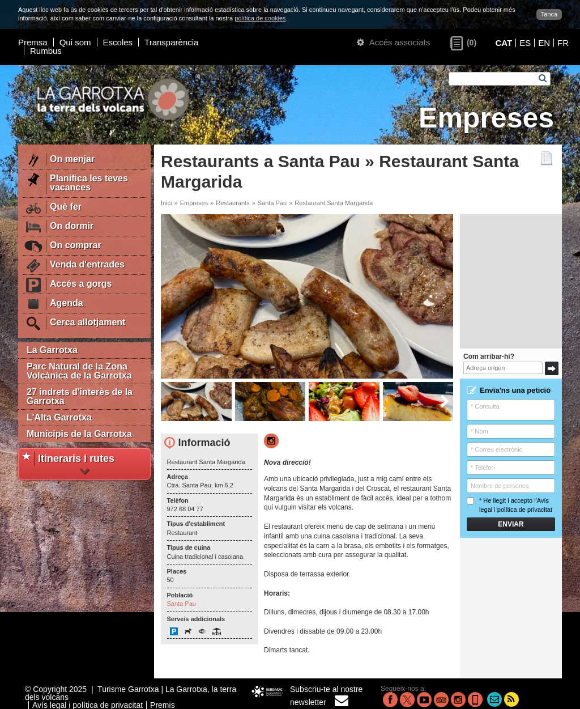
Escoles (118, 42)
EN (544, 43)
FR (563, 43)
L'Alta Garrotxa (59, 417)
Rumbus (46, 51)
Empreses (194, 202)
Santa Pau (272, 202)
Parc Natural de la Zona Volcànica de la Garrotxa (79, 371)
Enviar (510, 524)
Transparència (171, 42)
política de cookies (260, 18)
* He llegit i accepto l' (509, 504)
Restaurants (232, 202)
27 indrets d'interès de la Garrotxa (80, 396)
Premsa (33, 42)
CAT (503, 43)
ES (525, 43)
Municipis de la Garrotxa (79, 434)
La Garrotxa (52, 350)
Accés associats (393, 42)
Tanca (549, 14)
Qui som (75, 42)
